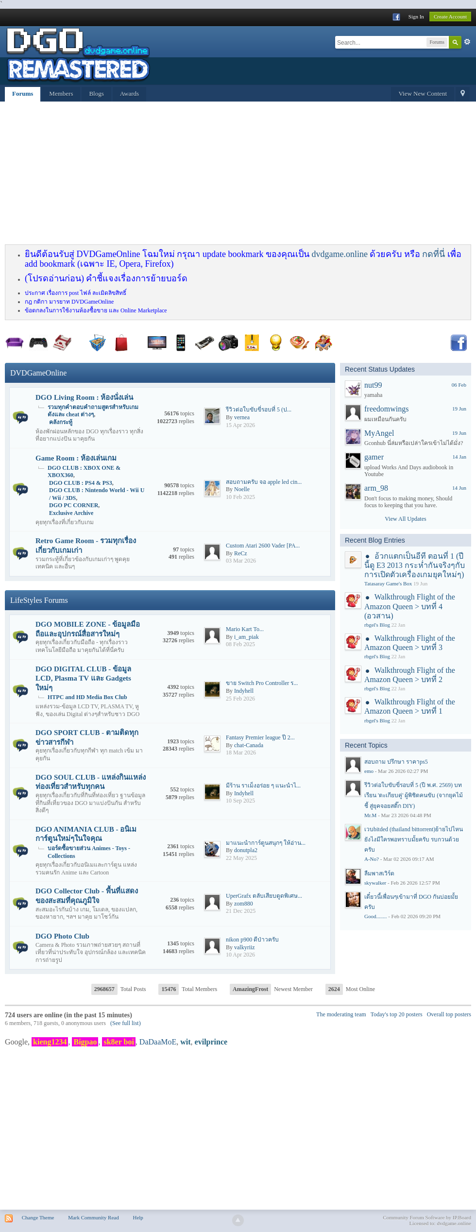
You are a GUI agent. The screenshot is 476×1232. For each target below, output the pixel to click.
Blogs (96, 93)
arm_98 (376, 488)
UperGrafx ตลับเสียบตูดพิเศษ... (264, 895)
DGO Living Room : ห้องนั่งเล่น (84, 397)
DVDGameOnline (38, 373)
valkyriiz (244, 947)
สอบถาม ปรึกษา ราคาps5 (396, 761)
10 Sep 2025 (240, 800)
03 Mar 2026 (241, 560)
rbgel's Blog (377, 625)
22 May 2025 (241, 858)
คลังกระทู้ (60, 422)
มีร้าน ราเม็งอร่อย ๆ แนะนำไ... (263, 785)
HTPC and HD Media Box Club (87, 697)
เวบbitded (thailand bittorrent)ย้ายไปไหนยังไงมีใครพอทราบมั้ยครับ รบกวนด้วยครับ (413, 839)
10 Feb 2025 (240, 497)
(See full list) (125, 1023)
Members (61, 93)
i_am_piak (246, 636)
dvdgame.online (339, 254)
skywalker (375, 883)
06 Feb (459, 385)
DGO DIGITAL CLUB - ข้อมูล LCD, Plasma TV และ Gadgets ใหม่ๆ (83, 678)
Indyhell (244, 690)
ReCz (240, 553)
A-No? (371, 859)
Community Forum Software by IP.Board (427, 1217)
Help (138, 1217)
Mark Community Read (93, 1217)
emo (369, 771)
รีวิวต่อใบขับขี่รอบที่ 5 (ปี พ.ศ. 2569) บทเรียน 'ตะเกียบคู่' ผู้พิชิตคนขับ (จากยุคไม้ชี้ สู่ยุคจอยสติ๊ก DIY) (413, 795)
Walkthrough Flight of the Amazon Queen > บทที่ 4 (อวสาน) (409, 606)
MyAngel (379, 433)
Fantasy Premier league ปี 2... (260, 737)
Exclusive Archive (71, 513)
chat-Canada (248, 745)
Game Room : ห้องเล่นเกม (76, 458)
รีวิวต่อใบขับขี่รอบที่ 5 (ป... (258, 409)
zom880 (243, 903)
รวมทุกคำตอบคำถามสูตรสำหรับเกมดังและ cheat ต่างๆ (93, 411)
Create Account (450, 16)
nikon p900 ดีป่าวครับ (252, 939)
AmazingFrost (250, 989)
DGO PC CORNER (73, 505)
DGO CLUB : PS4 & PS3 (80, 482)
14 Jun (459, 488)
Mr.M (370, 815)
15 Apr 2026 (240, 425)
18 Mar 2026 (241, 752)
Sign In (416, 16)
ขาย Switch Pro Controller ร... (262, 683)
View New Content (422, 93)
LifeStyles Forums (39, 600)
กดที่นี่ (433, 254)
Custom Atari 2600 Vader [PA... (263, 545)
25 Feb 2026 (240, 698)
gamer (374, 457)
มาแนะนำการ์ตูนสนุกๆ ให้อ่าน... (266, 842)
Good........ (375, 916)
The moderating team (341, 1014)
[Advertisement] (189, 174)
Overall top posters (449, 1014)
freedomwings (386, 409)
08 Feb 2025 (240, 644)
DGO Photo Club (62, 936)
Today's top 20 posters (397, 1014)
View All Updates (405, 518)
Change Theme (38, 1217)
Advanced (467, 42)
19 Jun (459, 408)
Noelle (242, 489)
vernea (242, 417)
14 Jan (459, 457)
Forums (22, 93)
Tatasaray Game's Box (388, 583)
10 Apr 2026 (240, 954)
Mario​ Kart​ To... (245, 629)
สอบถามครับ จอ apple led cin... (264, 482)
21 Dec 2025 (240, 910)
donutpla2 (245, 850)
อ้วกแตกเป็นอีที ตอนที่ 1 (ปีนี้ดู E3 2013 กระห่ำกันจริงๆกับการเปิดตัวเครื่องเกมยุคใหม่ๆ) (414, 565)
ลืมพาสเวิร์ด (379, 873)
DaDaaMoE (157, 1042)
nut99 (373, 385)
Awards (129, 93)
